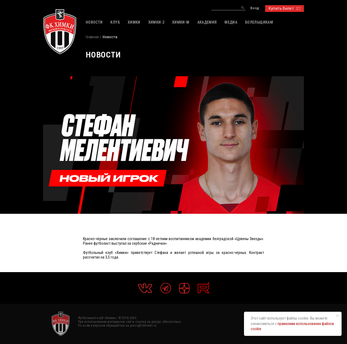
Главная (92, 37)
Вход (254, 8)
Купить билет (284, 8)
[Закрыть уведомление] (337, 315)
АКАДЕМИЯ (207, 22)
